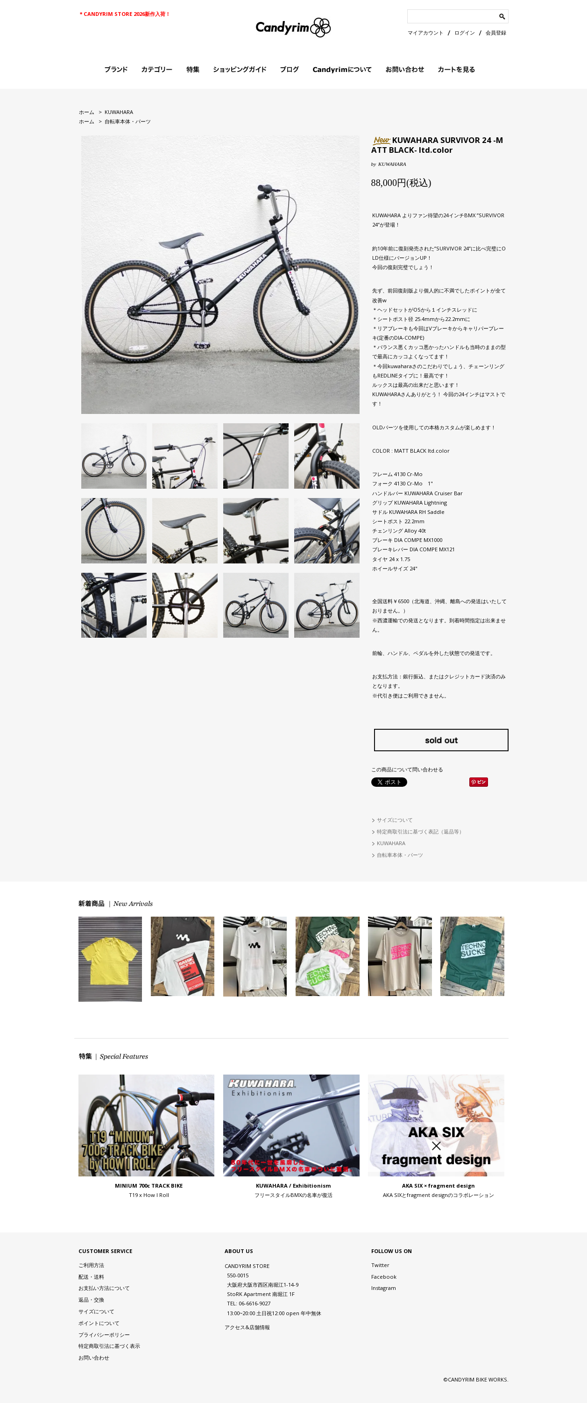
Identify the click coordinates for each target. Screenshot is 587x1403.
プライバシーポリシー (104, 1334)
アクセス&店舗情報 (247, 1327)
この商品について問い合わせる (407, 769)
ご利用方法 (91, 1264)
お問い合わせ (93, 1357)
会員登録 (496, 32)
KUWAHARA (119, 111)
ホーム (86, 111)
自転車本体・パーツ (128, 121)
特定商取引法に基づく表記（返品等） (420, 831)
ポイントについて (99, 1322)
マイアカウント (426, 32)
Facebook (383, 1276)
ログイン (464, 32)
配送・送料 (91, 1276)
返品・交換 (91, 1299)
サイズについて (395, 819)
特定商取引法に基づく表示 (109, 1345)
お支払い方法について (104, 1287)
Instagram (383, 1287)
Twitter (380, 1264)
